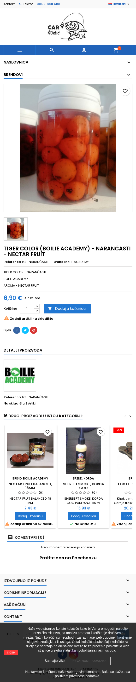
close (11, 652)
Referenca (12, 262)
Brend (59, 262)
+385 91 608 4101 (47, 4)
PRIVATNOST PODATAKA (89, 661)
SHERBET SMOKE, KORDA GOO (83, 486)
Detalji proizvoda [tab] (23, 350)
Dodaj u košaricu (67, 308)
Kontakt (9, 4)
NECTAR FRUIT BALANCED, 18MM (30, 486)
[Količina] (27, 308)
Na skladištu (14, 403)
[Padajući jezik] (119, 4)
